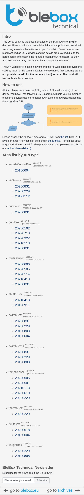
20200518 (22, 430)
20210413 (22, 279)
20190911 (22, 305)
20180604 (22, 170)
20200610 (22, 393)
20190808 (22, 331)
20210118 (22, 243)
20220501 (22, 383)
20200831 (22, 186)
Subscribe (41, 480)
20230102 (22, 228)
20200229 (22, 191)
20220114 (22, 274)
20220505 (22, 269)
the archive (54, 140)
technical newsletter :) (19, 148)
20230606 (22, 264)
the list (64, 137)
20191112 (22, 196)
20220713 (22, 233)
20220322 (22, 238)
